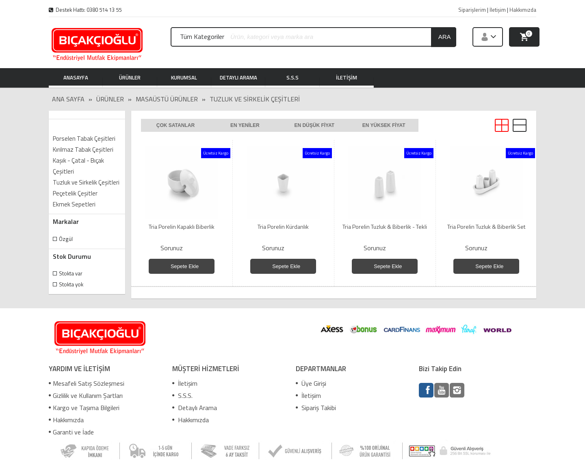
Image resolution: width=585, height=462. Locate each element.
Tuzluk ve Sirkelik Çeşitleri (255, 99)
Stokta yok (71, 284)
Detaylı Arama (194, 408)
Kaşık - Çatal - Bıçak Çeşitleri (78, 166)
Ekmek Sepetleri (74, 204)
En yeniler (245, 125)
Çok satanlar (175, 125)
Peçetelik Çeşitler (75, 193)
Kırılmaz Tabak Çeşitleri (83, 149)
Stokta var (70, 273)
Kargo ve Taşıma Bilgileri (84, 408)
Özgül (66, 239)
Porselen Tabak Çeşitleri (84, 138)
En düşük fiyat (314, 125)
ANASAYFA (75, 78)
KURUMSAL (184, 78)
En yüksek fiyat (383, 125)
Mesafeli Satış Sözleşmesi (86, 383)
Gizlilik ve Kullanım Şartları (86, 395)
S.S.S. (182, 395)
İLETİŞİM (346, 78)
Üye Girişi (311, 383)
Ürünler (110, 99)
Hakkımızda (66, 420)
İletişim (184, 383)
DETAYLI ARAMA (238, 78)
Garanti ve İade (71, 432)
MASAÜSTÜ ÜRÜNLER (167, 99)
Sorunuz (171, 248)
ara (444, 36)
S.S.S (292, 78)
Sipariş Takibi (316, 408)
